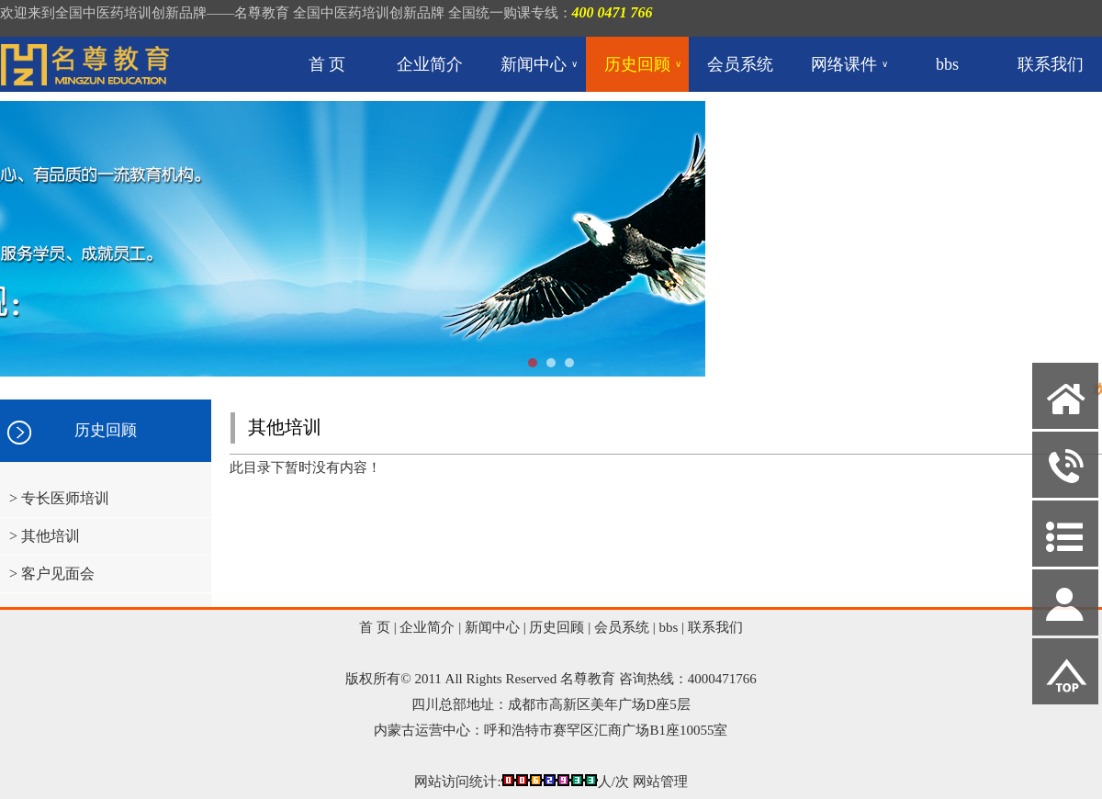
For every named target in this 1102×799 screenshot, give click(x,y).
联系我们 (1051, 64)
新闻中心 (539, 64)
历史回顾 (642, 64)
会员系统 (740, 64)
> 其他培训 (44, 536)
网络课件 (849, 64)
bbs (947, 64)
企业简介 (430, 64)
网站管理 (660, 781)
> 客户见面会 (52, 573)
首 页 (327, 64)
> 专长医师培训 (59, 498)
